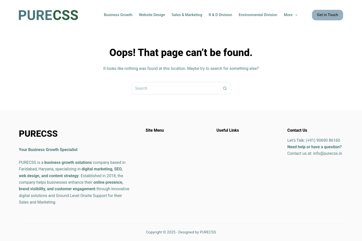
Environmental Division (258, 15)
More (291, 15)
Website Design (152, 15)
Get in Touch (327, 15)
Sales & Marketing (186, 15)
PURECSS (208, 232)
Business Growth (118, 15)
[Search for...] (175, 88)
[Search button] (225, 88)
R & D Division (220, 15)
